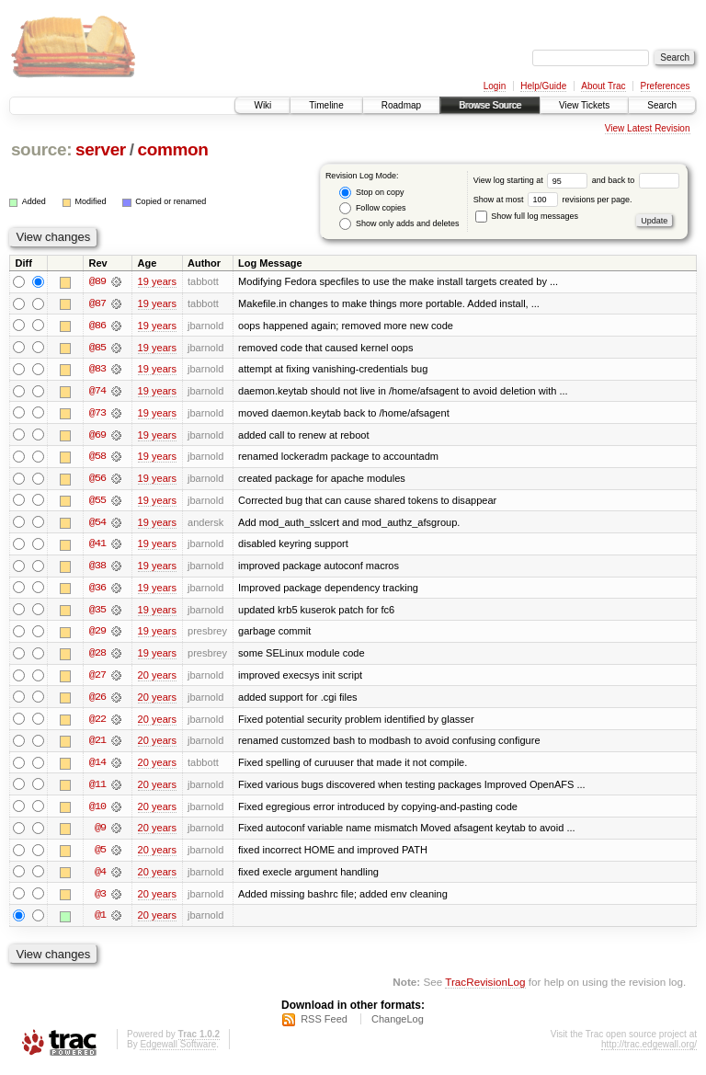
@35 (97, 612)
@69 (97, 436)
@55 (97, 502)
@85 (97, 347)
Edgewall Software (178, 1051)
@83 (97, 369)
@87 (97, 303)
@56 (97, 480)
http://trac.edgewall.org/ (649, 1051)
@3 (100, 899)
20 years (157, 678)
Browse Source (490, 105)
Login (495, 86)
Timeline (326, 105)
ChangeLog (397, 1025)
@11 (97, 789)
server (100, 149)
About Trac (603, 86)
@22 (97, 722)
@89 (97, 281)
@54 (97, 524)
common (172, 149)
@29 (97, 634)
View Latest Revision (647, 128)
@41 (97, 546)
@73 (97, 413)
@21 (97, 745)
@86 (97, 325)
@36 (97, 590)
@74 (97, 391)
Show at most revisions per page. (552, 199)
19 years (157, 281)
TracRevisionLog (485, 988)
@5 (100, 855)
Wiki (262, 105)
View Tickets (584, 105)
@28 (97, 656)
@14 (97, 767)
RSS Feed (324, 1025)
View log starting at (532, 180)
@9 (100, 833)
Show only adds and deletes (399, 224)
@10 (97, 811)
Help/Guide (543, 86)
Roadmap (401, 105)
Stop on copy (371, 193)
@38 (97, 568)
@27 (97, 678)
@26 (97, 700)
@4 (100, 877)
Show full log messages (526, 216)
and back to (635, 180)
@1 (100, 921)
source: (41, 149)
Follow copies (372, 208)
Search (662, 105)
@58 (97, 458)
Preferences (665, 86)
